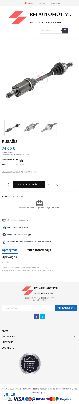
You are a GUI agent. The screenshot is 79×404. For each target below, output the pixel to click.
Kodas (4, 165)
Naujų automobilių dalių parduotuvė (40, 298)
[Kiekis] (6, 184)
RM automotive (39, 300)
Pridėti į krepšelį (29, 184)
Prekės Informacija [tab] (37, 250)
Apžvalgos (9, 257)
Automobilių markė (10, 160)
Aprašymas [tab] (10, 250)
